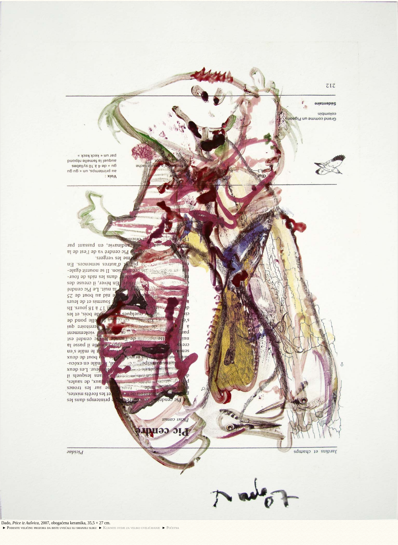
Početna (173, 528)
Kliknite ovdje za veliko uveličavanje (131, 528)
